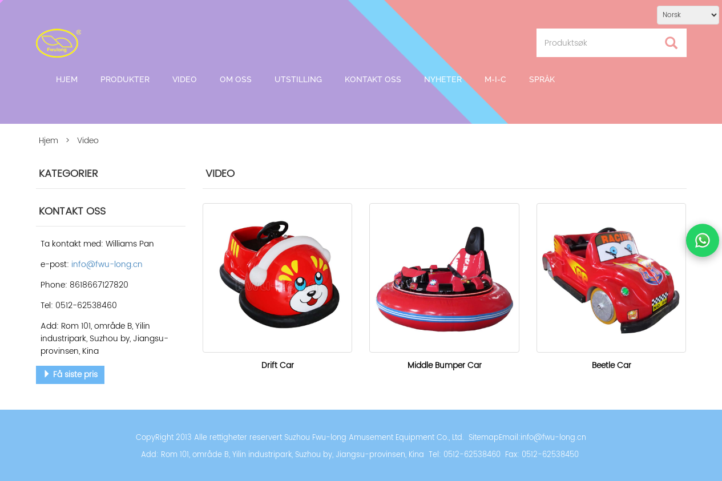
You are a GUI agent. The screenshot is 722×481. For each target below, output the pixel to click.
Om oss (236, 79)
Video (184, 79)
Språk (542, 79)
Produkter (125, 79)
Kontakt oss (373, 79)
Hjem (67, 79)
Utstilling (298, 79)
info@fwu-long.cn (553, 438)
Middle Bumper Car (445, 365)
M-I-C (495, 79)
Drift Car (277, 365)
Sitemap (484, 438)
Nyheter (443, 79)
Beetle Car (611, 365)
